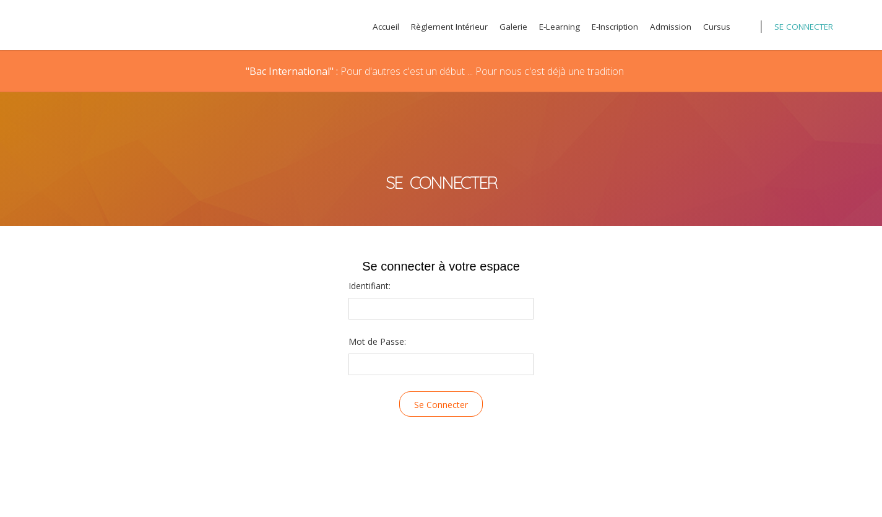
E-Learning (559, 26)
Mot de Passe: (377, 341)
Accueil (386, 26)
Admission (670, 26)
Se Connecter (803, 26)
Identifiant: (369, 286)
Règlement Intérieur (449, 26)
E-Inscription (615, 26)
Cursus (716, 26)
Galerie (513, 26)
